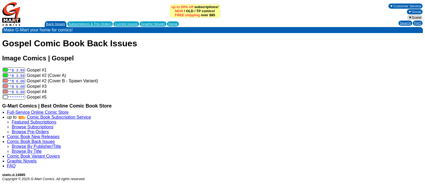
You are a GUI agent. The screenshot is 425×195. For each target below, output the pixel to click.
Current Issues (126, 24)
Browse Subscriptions (32, 127)
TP (198, 11)
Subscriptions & (90, 24)
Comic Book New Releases (33, 136)
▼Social (414, 12)
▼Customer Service (405, 6)
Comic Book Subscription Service (59, 117)
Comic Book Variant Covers (33, 156)
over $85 (195, 15)
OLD (189, 11)
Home (173, 24)
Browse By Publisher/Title (36, 146)
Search (405, 23)
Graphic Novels (153, 24)
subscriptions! (195, 7)
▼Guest (414, 17)
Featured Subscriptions (34, 122)
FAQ (417, 23)
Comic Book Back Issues (31, 141)
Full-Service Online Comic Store (38, 112)
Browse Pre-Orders (30, 131)
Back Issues (55, 24)
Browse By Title (26, 151)
